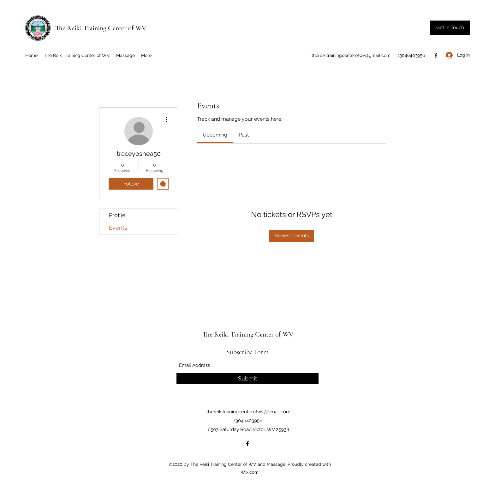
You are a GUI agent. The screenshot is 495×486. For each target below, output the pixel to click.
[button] (450, 28)
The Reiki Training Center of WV (100, 28)
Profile (117, 215)
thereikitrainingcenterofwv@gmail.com (351, 55)
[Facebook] (436, 55)
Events (118, 227)
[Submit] (247, 378)
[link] (215, 135)
